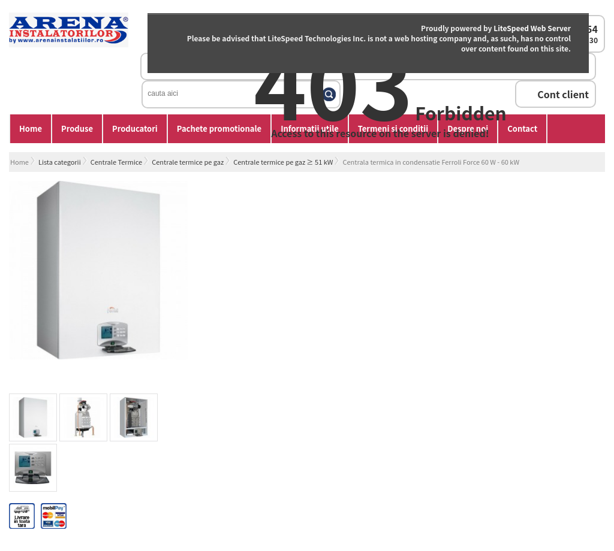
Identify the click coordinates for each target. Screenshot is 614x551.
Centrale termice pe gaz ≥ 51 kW (283, 161)
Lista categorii (59, 161)
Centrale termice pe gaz (188, 161)
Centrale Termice (117, 161)
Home (30, 128)
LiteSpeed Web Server (532, 28)
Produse (77, 128)
